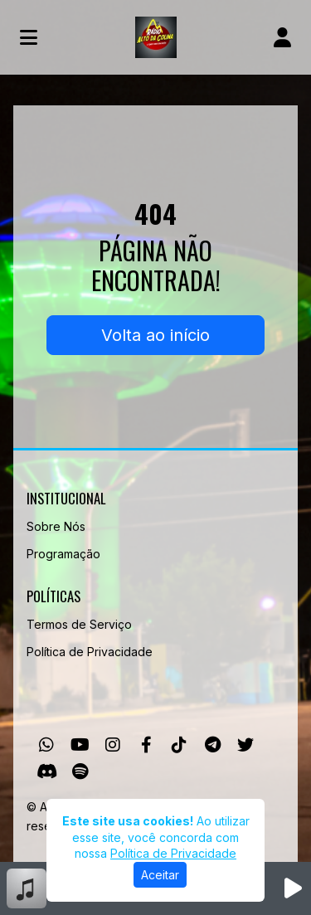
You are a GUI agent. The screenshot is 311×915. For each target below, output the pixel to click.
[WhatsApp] (46, 745)
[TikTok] (179, 745)
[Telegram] (213, 745)
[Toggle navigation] (28, 37)
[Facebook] (146, 745)
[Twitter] (245, 745)
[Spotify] (80, 771)
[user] (282, 37)
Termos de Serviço (79, 624)
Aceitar (160, 875)
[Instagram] (112, 745)
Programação (63, 554)
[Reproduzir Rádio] (292, 888)
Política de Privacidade (90, 652)
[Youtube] (80, 745)
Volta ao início (155, 335)
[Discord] (46, 771)
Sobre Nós (56, 526)
